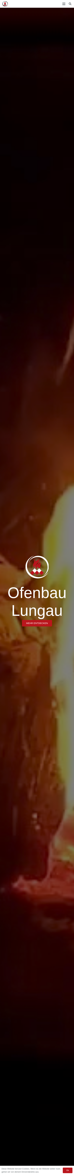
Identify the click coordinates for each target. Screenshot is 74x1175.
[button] (63, 3)
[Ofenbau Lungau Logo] (5, 4)
